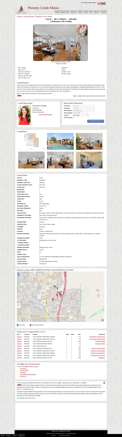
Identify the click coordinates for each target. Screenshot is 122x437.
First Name (67, 106)
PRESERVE (39, 16)
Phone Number (68, 113)
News (91, 12)
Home (2, 435)
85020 (68, 73)
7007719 (19, 343)
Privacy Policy (55, 431)
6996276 (19, 348)
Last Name (67, 108)
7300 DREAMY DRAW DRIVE (97, 336)
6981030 (19, 336)
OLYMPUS (23, 372)
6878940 (19, 341)
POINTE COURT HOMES (98, 348)
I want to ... (67, 115)
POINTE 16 (23, 376)
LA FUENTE (23, 368)
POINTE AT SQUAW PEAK (98, 351)
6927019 (19, 351)
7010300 (19, 355)
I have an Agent (68, 117)
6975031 (19, 339)
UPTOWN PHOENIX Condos (30, 366)
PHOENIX (19, 16)
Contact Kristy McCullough (45, 114)
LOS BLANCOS (24, 370)
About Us (96, 12)
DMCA (68, 431)
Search (86, 12)
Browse (80, 12)
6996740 (19, 353)
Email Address (68, 110)
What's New (73, 12)
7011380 (19, 357)
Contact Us (104, 12)
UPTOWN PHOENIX (28, 16)
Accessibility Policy (62, 431)
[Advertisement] (61, 415)
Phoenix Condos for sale (62, 12)
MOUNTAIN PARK (100, 341)
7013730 (19, 346)
